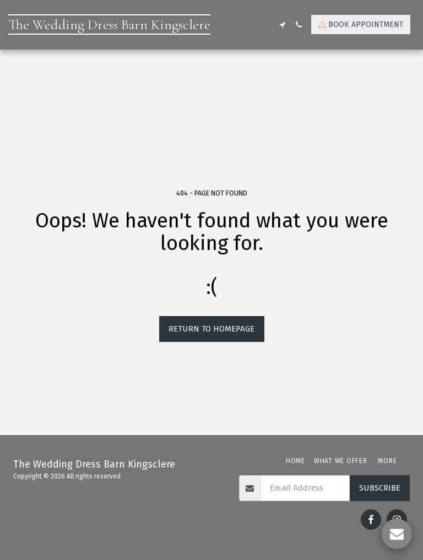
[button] (282, 25)
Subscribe (379, 488)
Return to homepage (211, 329)
